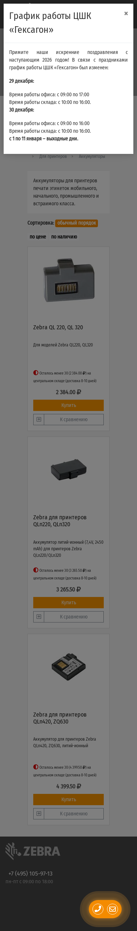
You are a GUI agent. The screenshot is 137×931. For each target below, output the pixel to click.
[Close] (125, 14)
